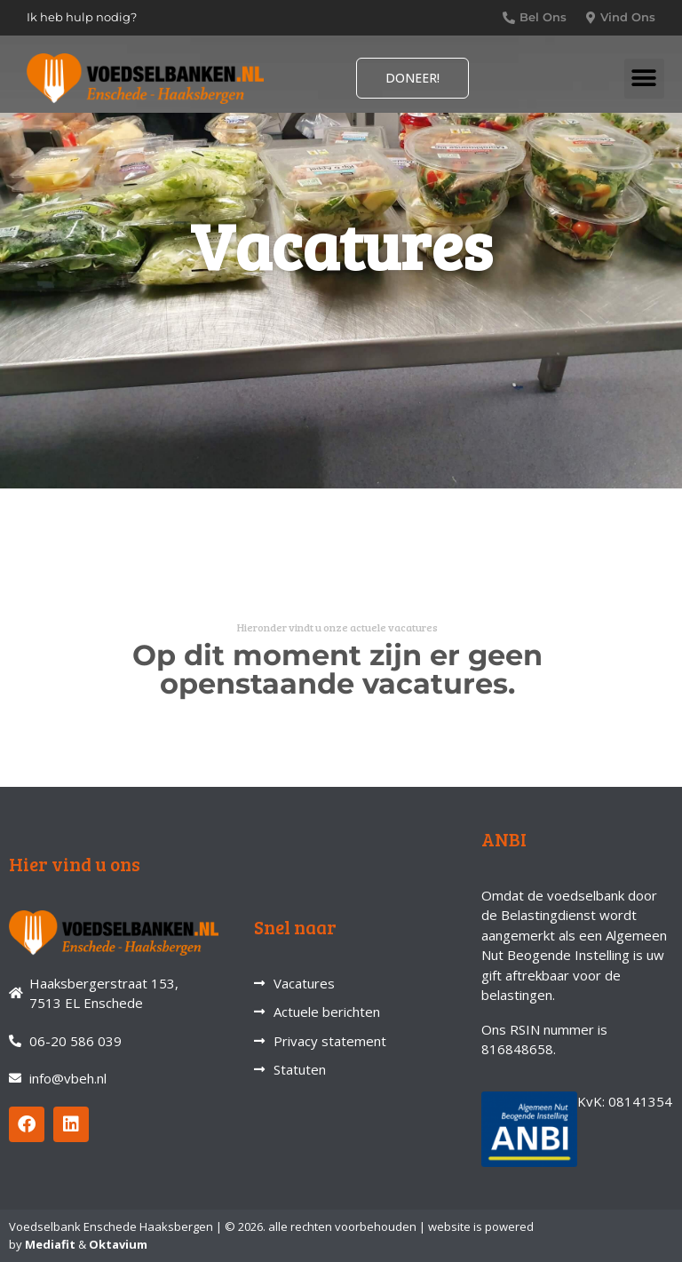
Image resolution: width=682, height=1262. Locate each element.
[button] (644, 79)
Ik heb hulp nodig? (82, 17)
